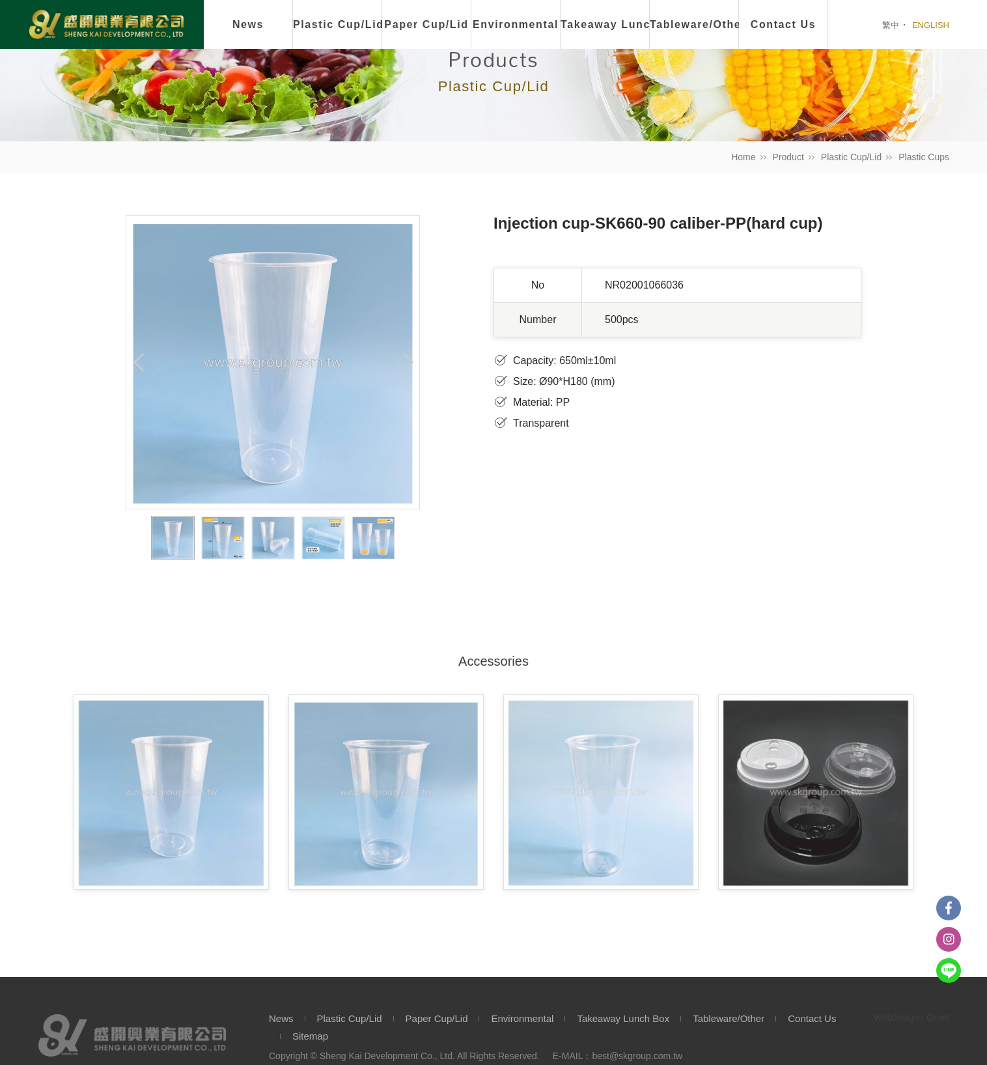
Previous (139, 362)
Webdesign (896, 1017)
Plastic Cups (923, 157)
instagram (948, 939)
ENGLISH (930, 25)
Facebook (948, 908)
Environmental (516, 24)
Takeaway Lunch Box (623, 1018)
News (248, 24)
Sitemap (310, 1036)
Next (406, 362)
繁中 (890, 25)
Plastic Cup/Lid (337, 24)
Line (948, 970)
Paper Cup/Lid (426, 24)
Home (743, 157)
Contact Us (812, 1018)
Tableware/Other (728, 1018)
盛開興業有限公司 (106, 25)
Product (788, 157)
